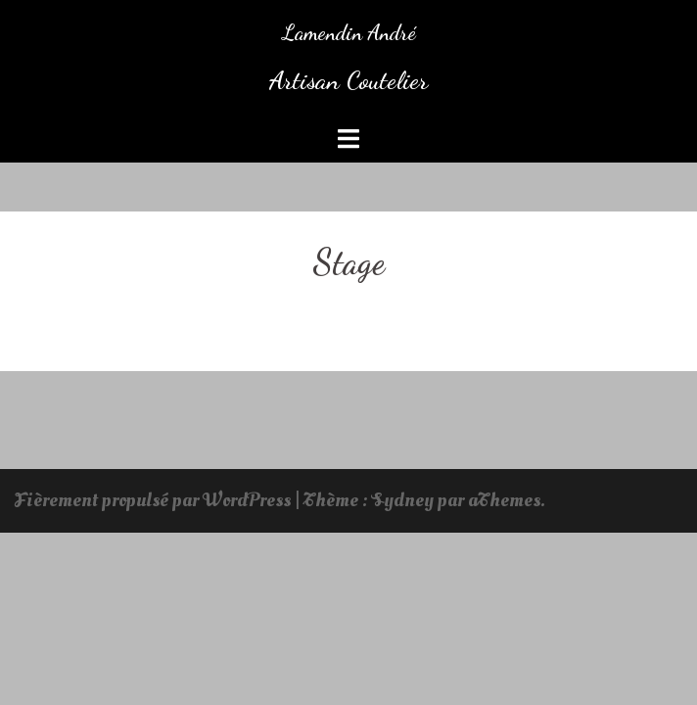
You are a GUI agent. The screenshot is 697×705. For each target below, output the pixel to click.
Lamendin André (349, 32)
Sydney (403, 500)
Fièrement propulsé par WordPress (153, 500)
